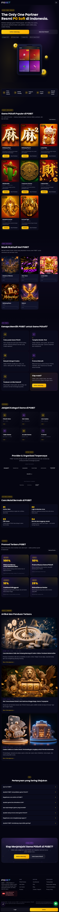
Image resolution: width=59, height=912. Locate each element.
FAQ (34, 884)
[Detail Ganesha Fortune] (10, 207)
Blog (34, 887)
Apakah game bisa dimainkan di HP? (13, 802)
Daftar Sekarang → (15, 32)
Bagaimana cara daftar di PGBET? (13, 797)
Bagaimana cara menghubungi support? (14, 818)
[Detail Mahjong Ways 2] (29, 135)
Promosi (21, 889)
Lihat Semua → (53, 119)
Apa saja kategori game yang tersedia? (14, 807)
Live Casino (22, 887)
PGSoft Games (22, 882)
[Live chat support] (56, 904)
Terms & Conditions (50, 887)
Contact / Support (37, 889)
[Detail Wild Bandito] (10, 171)
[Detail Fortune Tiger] (29, 207)
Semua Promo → (52, 550)
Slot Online (21, 884)
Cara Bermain (36, 882)
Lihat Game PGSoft (37, 856)
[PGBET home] (5, 3)
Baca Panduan (14, 156)
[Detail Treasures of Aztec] (29, 171)
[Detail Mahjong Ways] (10, 135)
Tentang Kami (49, 882)
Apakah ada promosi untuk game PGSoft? (15, 813)
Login (15, 909)
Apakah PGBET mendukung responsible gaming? (17, 823)
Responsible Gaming (51, 884)
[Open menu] (56, 2)
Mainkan (6, 156)
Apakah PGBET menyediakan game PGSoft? (15, 792)
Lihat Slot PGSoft (44, 32)
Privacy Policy (49, 889)
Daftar (44, 909)
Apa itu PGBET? (7, 787)
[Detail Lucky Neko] (49, 135)
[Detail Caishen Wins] (49, 171)
